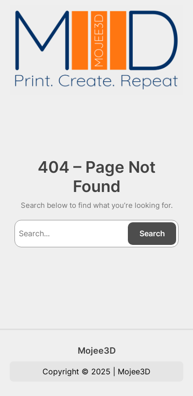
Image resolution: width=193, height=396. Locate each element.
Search (152, 233)
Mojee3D (97, 350)
